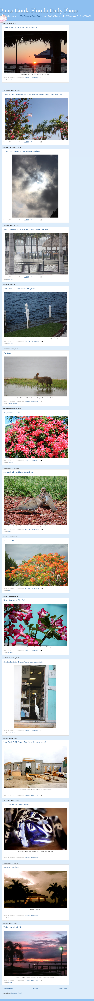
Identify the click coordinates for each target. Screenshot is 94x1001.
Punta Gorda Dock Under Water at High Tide (19, 289)
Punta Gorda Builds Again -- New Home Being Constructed (25, 742)
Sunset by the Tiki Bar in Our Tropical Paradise (20, 27)
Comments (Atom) (16, 993)
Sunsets (10, 80)
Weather (10, 279)
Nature (10, 403)
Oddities (14, 733)
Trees (9, 590)
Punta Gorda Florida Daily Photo (39, 10)
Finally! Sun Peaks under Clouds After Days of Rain (22, 151)
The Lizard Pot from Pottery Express (16, 805)
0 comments (34, 77)
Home (35, 989)
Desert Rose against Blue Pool (14, 600)
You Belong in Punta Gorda (31, 16)
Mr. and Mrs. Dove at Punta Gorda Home (18, 472)
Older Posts (62, 989)
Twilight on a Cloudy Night (13, 927)
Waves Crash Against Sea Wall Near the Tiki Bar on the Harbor (26, 229)
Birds (9, 531)
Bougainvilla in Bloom (12, 413)
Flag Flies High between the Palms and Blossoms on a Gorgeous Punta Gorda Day (33, 94)
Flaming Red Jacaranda (12, 541)
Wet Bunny (7, 353)
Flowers (10, 462)
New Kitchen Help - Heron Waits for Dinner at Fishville (23, 662)
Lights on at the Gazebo (12, 867)
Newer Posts (8, 989)
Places (10, 918)
